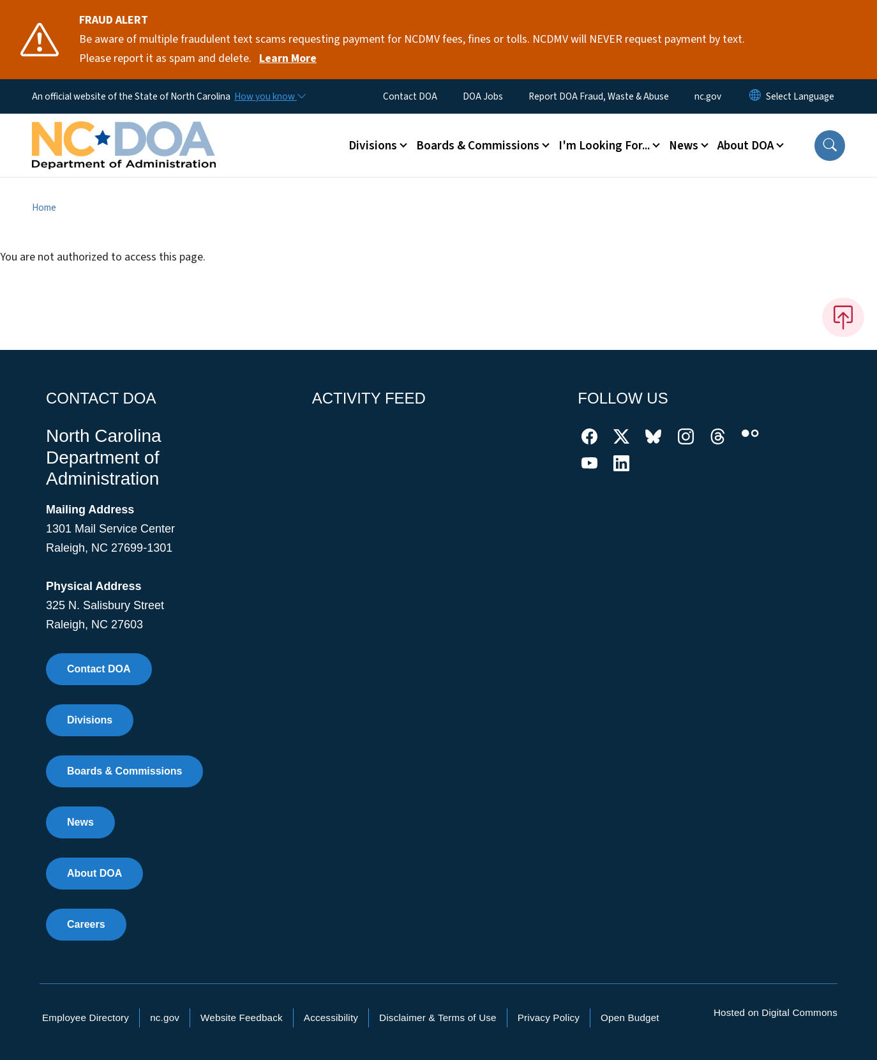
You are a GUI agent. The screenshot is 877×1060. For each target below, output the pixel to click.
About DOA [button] (745, 146)
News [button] (683, 146)
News (80, 822)
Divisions (89, 720)
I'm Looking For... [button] (604, 146)
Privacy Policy (549, 1017)
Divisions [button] (373, 146)
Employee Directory (85, 1017)
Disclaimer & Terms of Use (438, 1017)
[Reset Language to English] (755, 96)
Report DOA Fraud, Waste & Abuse (598, 96)
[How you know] (269, 96)
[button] (829, 145)
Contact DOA (410, 96)
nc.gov (707, 96)
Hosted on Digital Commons (775, 1012)
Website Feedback (241, 1017)
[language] (800, 96)
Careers (86, 924)
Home (44, 208)
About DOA (94, 873)
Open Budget (630, 1017)
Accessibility (331, 1017)
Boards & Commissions (124, 771)
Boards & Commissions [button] (477, 146)
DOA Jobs (483, 96)
